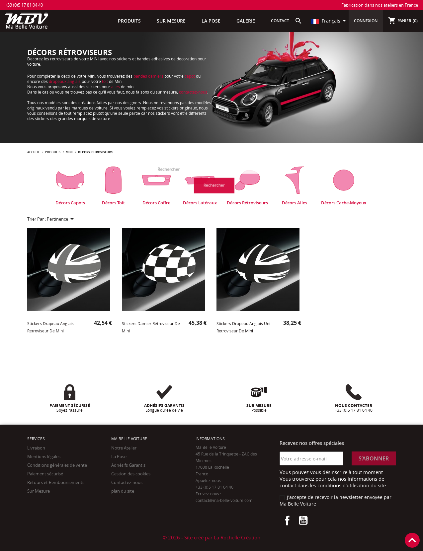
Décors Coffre (156, 203)
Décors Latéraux (200, 203)
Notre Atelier (123, 448)
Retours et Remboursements (55, 482)
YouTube (303, 520)
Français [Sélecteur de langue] (326, 21)
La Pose (119, 456)
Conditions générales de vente (57, 465)
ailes (116, 87)
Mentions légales (43, 456)
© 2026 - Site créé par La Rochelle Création (211, 537)
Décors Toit (113, 203)
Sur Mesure (38, 491)
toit (105, 81)
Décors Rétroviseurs (247, 203)
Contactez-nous (126, 482)
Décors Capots (70, 203)
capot (190, 76)
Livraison (36, 448)
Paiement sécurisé (45, 474)
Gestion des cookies (130, 474)
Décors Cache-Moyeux (343, 203)
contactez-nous (193, 92)
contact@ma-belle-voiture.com (224, 500)
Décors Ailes (294, 203)
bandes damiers (148, 76)
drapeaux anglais (65, 81)
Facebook (287, 520)
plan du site (122, 491)
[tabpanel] (70, 186)
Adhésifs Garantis (128, 465)
